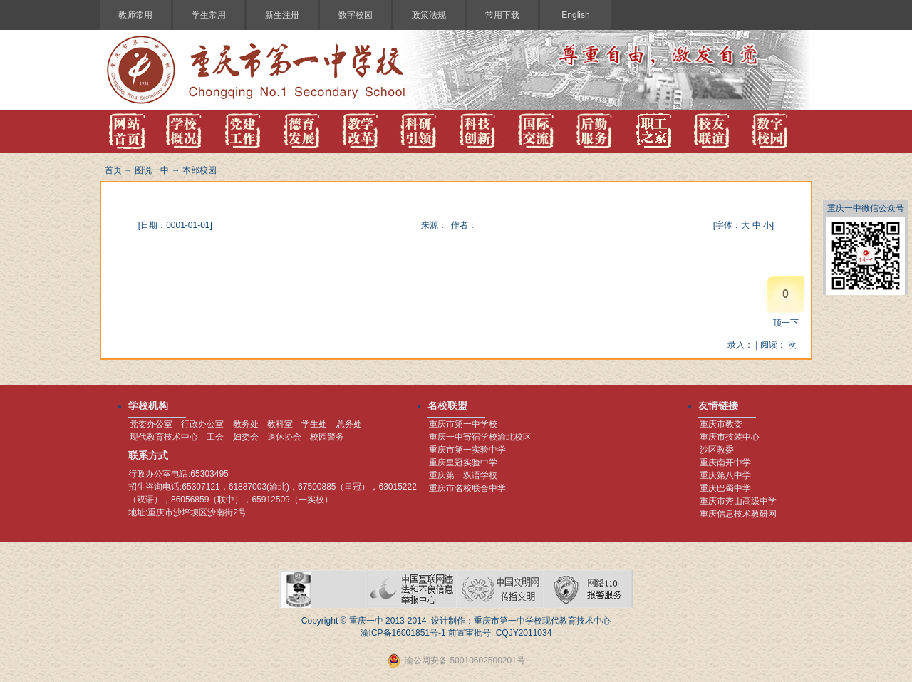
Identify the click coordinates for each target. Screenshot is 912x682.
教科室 (280, 424)
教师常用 (135, 15)
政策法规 (429, 15)
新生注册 (282, 15)
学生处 (314, 424)
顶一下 (786, 323)
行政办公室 (202, 424)
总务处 (349, 424)
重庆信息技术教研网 (738, 514)
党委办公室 (151, 424)
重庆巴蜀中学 (725, 488)
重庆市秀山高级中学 (738, 501)
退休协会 (284, 437)
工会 (215, 437)
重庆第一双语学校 (463, 475)
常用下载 (502, 15)
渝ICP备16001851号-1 (403, 633)
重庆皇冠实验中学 (463, 462)
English (575, 15)
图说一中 (152, 170)
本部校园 (199, 170)
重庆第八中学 (725, 475)
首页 (113, 170)
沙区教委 (717, 450)
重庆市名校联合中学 (467, 488)
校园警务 (327, 437)
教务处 (246, 424)
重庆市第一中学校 (463, 424)
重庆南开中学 (725, 462)
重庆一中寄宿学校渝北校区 (480, 437)
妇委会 (246, 437)
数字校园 (355, 15)
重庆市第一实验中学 (467, 450)
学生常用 (209, 15)
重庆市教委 (721, 424)
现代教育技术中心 (164, 437)
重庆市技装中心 (730, 437)
